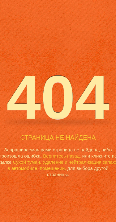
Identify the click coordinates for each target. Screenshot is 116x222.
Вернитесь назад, (62, 155)
